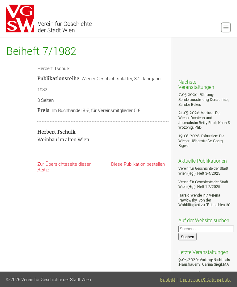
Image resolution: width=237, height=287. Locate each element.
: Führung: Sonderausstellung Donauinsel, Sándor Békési (203, 99)
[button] (226, 27)
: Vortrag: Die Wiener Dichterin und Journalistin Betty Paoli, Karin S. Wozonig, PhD (204, 120)
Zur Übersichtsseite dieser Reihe (64, 167)
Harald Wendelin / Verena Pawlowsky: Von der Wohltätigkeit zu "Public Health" (204, 200)
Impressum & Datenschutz (205, 279)
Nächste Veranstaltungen (196, 84)
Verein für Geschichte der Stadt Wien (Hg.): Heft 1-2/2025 (203, 184)
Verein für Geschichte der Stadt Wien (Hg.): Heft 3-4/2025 (203, 171)
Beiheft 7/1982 (41, 51)
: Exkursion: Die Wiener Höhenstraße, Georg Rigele (201, 140)
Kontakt (168, 279)
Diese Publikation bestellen (138, 164)
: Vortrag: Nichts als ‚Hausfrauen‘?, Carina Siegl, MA (204, 262)
